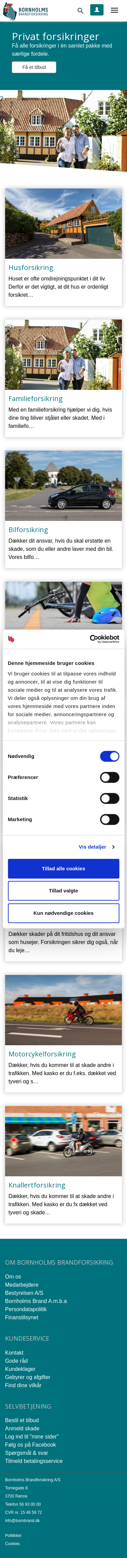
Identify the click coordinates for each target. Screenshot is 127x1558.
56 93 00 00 (30, 1504)
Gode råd (16, 1361)
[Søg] (83, 12)
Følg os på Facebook (30, 1445)
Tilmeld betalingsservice (34, 1461)
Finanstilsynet (21, 1317)
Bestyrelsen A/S (24, 1293)
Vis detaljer (92, 847)
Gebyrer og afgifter (27, 1377)
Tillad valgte (63, 890)
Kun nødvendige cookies (64, 913)
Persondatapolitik (26, 1309)
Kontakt (14, 1353)
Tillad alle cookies (63, 868)
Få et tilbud (34, 67)
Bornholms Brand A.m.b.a (36, 1301)
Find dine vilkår (23, 1385)
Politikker (13, 1535)
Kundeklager (20, 1369)
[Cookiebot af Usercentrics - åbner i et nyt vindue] (90, 639)
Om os (13, 1277)
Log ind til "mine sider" (32, 1436)
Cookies (12, 1543)
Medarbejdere (22, 1285)
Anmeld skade (22, 1428)
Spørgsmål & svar (26, 1453)
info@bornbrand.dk (22, 1520)
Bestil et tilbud (22, 1420)
